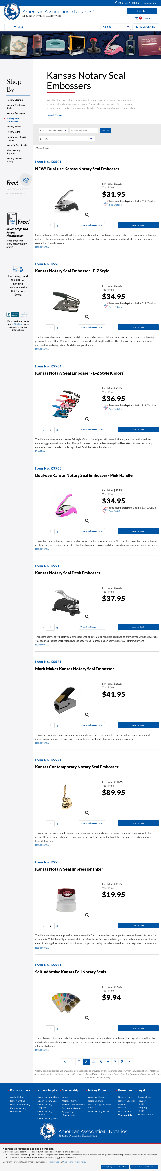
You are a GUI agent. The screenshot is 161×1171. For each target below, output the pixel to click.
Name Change (95, 1100)
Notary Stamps (14, 99)
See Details (115, 204)
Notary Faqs (125, 1097)
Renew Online (17, 1100)
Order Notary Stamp (48, 1097)
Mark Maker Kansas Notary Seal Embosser (74, 668)
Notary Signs (13, 131)
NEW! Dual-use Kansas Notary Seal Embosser (77, 168)
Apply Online (17, 1097)
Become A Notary (123, 1106)
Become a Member (72, 1108)
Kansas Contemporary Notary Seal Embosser (77, 766)
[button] (142, 11)
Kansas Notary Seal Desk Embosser (67, 572)
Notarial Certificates (17, 145)
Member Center (70, 1100)
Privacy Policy (142, 1102)
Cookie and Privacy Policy (74, 1162)
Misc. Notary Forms (98, 1111)
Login (65, 1097)
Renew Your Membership (68, 1113)
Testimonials (125, 1115)
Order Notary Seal (47, 1100)
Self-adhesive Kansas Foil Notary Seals (70, 971)
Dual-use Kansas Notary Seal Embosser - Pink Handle (84, 475)
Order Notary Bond (47, 1118)
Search (105, 131)
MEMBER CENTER (146, 26)
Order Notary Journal (44, 1113)
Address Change (97, 1097)
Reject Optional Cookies (144, 1167)
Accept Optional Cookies (114, 1167)
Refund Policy (145, 1114)
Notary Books (14, 126)
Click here (17, 324)
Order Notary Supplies (44, 1106)
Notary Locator (126, 1100)
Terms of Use (53, 1162)
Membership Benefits (73, 1104)
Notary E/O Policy (20, 1104)
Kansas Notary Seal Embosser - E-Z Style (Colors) (80, 373)
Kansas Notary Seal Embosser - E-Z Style (72, 270)
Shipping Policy (142, 1109)
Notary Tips (124, 1111)
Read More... (55, 115)
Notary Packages (15, 113)
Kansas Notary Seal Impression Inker (69, 869)
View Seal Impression (91, 225)
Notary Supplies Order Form (100, 1106)
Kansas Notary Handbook (18, 1110)
